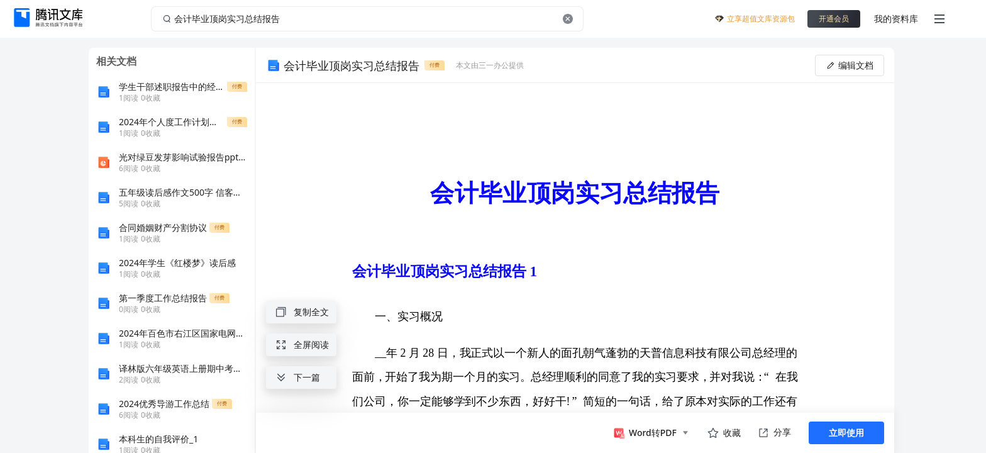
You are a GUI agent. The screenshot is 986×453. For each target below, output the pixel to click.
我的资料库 (896, 19)
